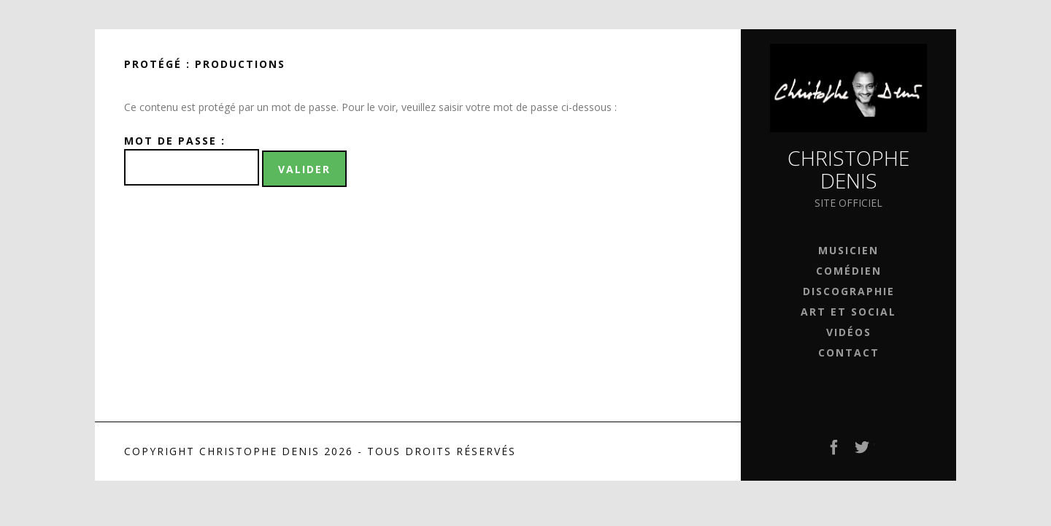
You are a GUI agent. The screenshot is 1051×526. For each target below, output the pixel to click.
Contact (848, 352)
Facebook (835, 451)
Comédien (849, 271)
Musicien (848, 250)
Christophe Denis (848, 169)
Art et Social (848, 312)
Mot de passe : (191, 160)
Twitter (862, 451)
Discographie (849, 291)
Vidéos (848, 332)
